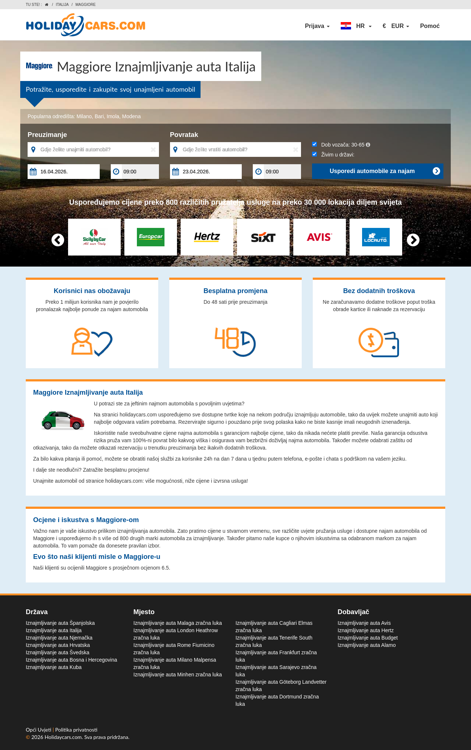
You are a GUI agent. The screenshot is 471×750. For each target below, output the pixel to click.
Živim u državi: (333, 155)
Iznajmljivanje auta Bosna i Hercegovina (71, 660)
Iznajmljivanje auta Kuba (54, 667)
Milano (84, 116)
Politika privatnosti (76, 729)
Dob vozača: (341, 145)
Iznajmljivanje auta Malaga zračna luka (178, 623)
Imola (113, 116)
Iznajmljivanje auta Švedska (57, 652)
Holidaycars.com (63, 737)
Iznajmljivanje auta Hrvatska (58, 645)
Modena (131, 116)
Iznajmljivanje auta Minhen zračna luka (178, 674)
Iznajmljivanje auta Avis (364, 623)
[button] (356, 26)
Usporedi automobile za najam (385, 171)
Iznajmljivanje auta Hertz (366, 630)
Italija (62, 5)
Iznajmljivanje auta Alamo (367, 645)
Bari (99, 116)
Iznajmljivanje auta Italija (54, 630)
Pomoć (430, 26)
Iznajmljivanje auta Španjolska (60, 623)
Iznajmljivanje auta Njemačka (59, 638)
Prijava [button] (317, 26)
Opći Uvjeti (39, 729)
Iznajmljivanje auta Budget (368, 638)
